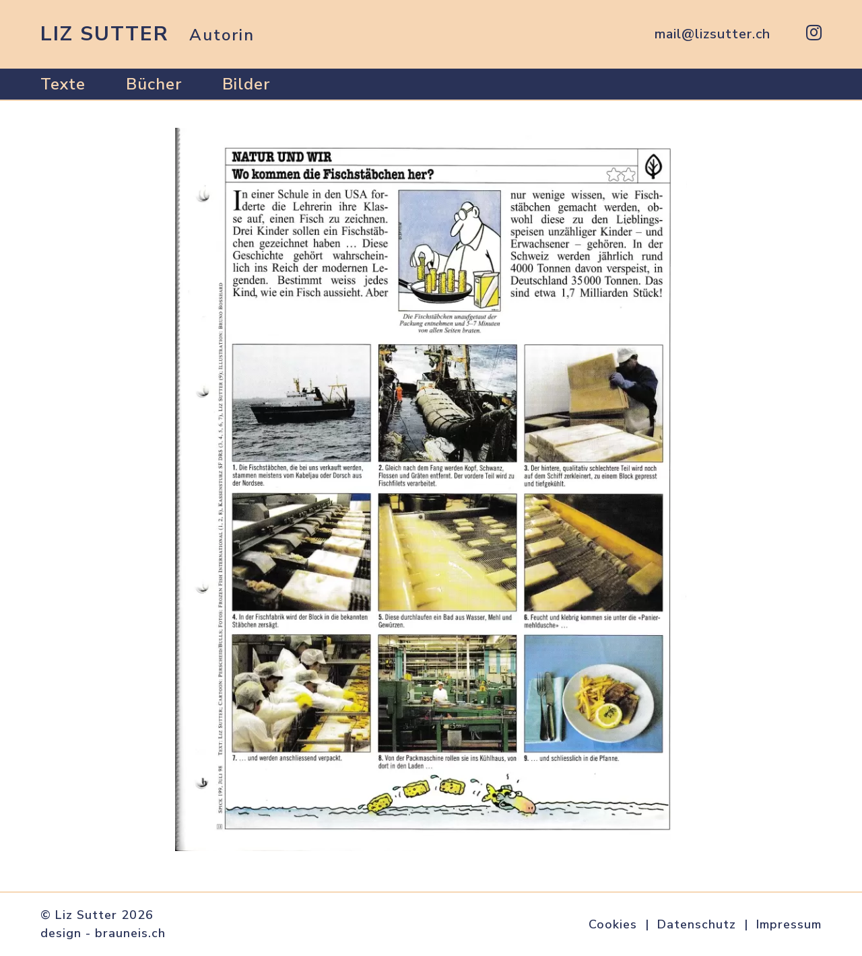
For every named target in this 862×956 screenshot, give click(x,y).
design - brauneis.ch (103, 933)
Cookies (613, 924)
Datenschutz (696, 924)
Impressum (789, 924)
